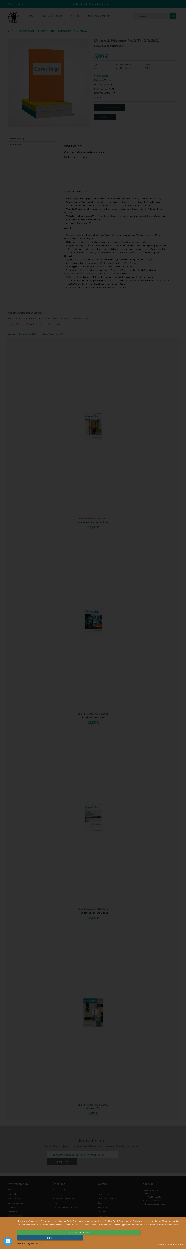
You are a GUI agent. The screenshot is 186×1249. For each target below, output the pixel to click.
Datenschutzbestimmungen (174, 1244)
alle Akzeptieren (75, 1238)
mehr (158, 1238)
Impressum (160, 1244)
